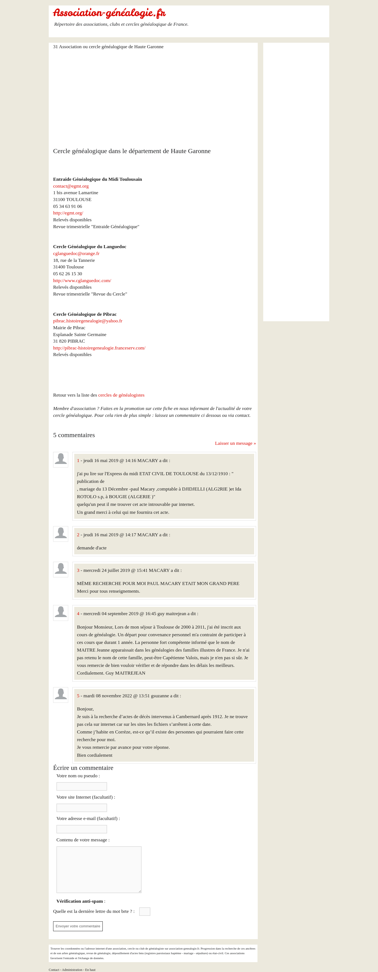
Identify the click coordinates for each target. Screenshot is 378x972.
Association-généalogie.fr (109, 12)
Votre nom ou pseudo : (78, 775)
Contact (54, 970)
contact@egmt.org (71, 186)
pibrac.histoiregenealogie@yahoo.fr (87, 320)
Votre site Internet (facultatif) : (85, 797)
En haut (90, 970)
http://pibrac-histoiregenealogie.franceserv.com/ (99, 348)
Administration (72, 970)
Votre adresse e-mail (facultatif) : (88, 818)
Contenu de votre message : (83, 839)
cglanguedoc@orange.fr (76, 253)
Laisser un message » (235, 443)
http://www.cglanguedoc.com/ (82, 280)
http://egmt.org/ (68, 213)
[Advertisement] (154, 95)
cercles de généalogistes (121, 395)
